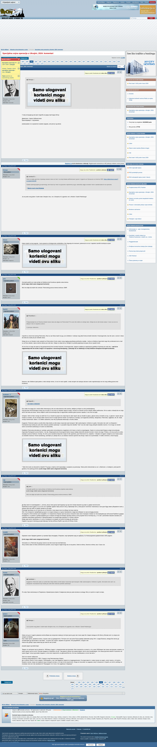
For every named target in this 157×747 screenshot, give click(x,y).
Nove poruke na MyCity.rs (135, 225)
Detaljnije (82, 710)
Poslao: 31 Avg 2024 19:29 (10, 568)
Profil (26, 160)
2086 (36, 61)
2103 (110, 61)
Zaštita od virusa (103, 733)
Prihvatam (91, 745)
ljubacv (5, 614)
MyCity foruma (51, 740)
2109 (98, 686)
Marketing (152, 2)
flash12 (5, 309)
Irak (130, 153)
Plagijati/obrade (133, 241)
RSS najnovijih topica (135, 168)
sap (4, 480)
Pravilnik (128, 2)
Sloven (5, 240)
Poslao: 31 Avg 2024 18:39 (10, 274)
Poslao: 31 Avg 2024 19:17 (10, 475)
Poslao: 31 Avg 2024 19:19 (10, 528)
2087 (40, 61)
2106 (85, 686)
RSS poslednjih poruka (135, 172)
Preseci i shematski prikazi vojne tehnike (140, 204)
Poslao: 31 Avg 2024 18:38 (10, 235)
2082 (88, 682)
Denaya (5, 170)
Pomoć (146, 2)
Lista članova (135, 2)
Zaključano (24, 58)
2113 (33, 63)
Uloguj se (109, 2)
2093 (66, 61)
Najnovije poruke (70, 729)
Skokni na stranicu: (112, 66)
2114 (38, 63)
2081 (83, 682)
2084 (27, 61)
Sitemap (79, 729)
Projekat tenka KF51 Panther (137, 187)
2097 (84, 61)
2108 (94, 686)
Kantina (122, 2)
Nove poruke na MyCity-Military (137, 183)
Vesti (92, 733)
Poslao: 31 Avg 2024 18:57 (10, 305)
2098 (88, 61)
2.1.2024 (123, 57)
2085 (31, 61)
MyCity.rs (96, 733)
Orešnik (131, 93)
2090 (53, 61)
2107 (90, 686)
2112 (29, 63)
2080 (79, 682)
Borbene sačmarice (134, 209)
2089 (49, 61)
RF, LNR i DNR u (9, 63)
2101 (101, 61)
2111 (24, 63)
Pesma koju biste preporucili (137, 251)
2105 (118, 61)
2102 (105, 61)
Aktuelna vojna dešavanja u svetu (19, 49)
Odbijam (100, 745)
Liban (130, 143)
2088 (44, 61)
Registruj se (116, 2)
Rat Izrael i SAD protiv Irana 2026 (138, 83)
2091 (57, 61)
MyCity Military (101, 2)
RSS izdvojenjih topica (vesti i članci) (139, 177)
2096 (79, 61)
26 (120, 169)
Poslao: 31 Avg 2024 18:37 (10, 166)
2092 (62, 61)
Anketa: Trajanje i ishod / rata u (9, 70)
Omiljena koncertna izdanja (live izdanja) (140, 246)
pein (4, 278)
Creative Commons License (101, 737)
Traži (141, 2)
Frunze (5, 572)
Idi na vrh (122, 69)
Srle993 (5, 532)
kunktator (6, 394)
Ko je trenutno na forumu (11, 707)
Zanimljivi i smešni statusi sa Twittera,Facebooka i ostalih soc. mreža (140, 236)
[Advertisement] (78, 35)
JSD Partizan (133, 256)
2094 (70, 61)
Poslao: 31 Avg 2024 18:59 (10, 390)
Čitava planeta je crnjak (135, 260)
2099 (92, 61)
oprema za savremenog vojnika (8, 76)
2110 (20, 63)
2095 (75, 61)
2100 (97, 61)
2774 (42, 63)
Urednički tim (86, 729)
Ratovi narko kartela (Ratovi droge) (139, 148)
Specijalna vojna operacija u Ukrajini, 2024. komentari (49, 49)
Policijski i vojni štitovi (135, 219)
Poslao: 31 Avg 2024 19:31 (10, 609)
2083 (23, 61)
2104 (114, 61)
